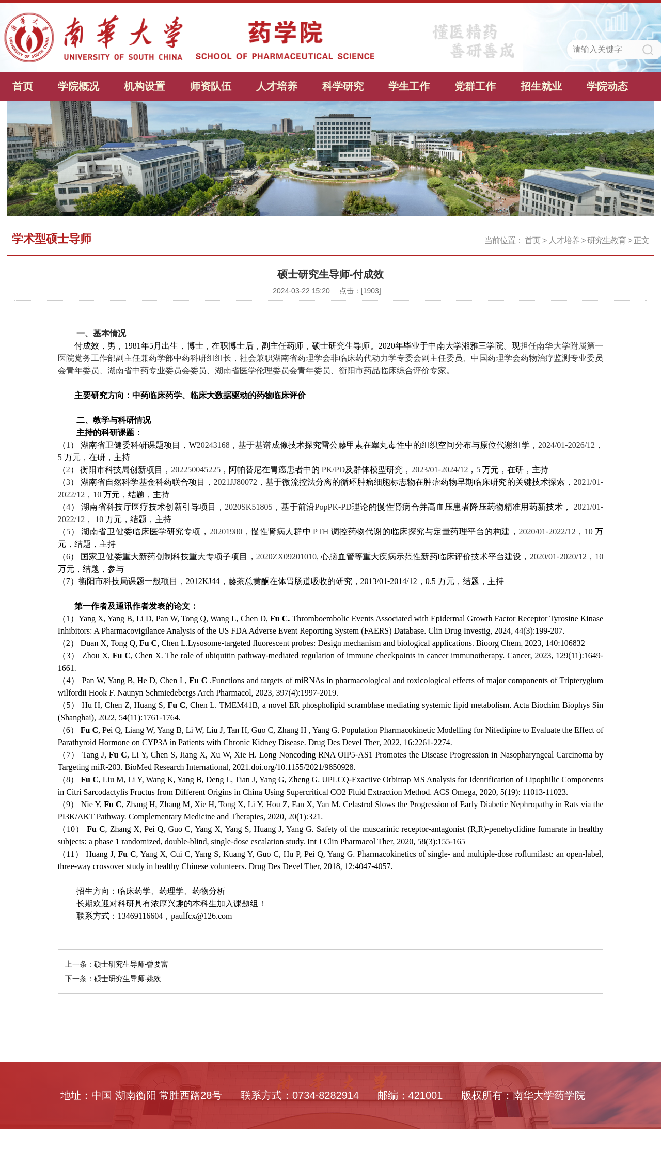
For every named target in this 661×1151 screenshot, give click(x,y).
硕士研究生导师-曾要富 (131, 964)
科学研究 (343, 86)
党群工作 (475, 86)
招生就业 (541, 86)
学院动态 (607, 86)
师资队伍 (210, 86)
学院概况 (78, 86)
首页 (22, 86)
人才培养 (276, 86)
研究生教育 (606, 240)
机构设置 (144, 86)
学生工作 (409, 86)
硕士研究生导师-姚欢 (128, 978)
